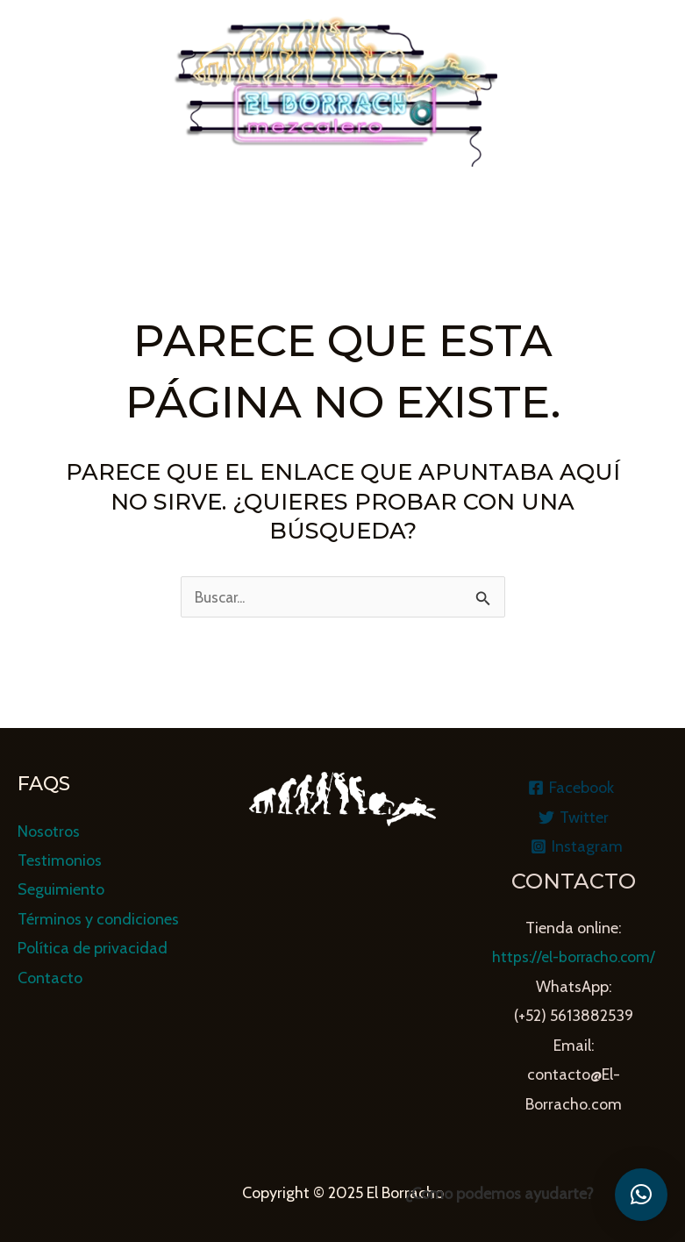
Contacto (50, 978)
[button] (641, 1194)
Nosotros (49, 831)
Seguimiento (61, 890)
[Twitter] (573, 817)
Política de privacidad (93, 948)
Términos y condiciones (98, 919)
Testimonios (60, 860)
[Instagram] (576, 846)
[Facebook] (571, 788)
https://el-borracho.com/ (574, 957)
